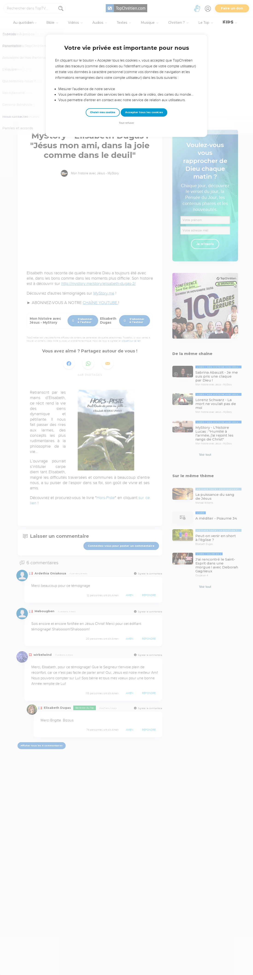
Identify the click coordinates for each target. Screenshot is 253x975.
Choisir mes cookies (102, 112)
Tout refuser (126, 122)
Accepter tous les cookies (144, 112)
